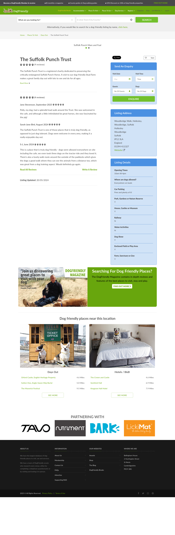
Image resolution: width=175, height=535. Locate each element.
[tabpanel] (87, 91)
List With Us (156, 11)
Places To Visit (93, 11)
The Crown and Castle (100, 469)
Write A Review (89, 261)
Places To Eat (106, 11)
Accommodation (79, 11)
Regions (130, 11)
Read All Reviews (28, 261)
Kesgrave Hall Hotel (99, 480)
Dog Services (119, 11)
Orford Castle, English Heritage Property (38, 469)
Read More (25, 175)
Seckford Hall (96, 475)
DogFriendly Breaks (64, 11)
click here (122, 27)
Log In (167, 11)
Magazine (140, 11)
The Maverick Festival (30, 480)
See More (53, 487)
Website (119, 242)
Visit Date (116, 166)
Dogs (137, 179)
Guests (115, 179)
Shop (147, 11)
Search (146, 19)
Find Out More (160, 3)
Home (22, 35)
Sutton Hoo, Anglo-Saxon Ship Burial (36, 475)
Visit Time (139, 166)
